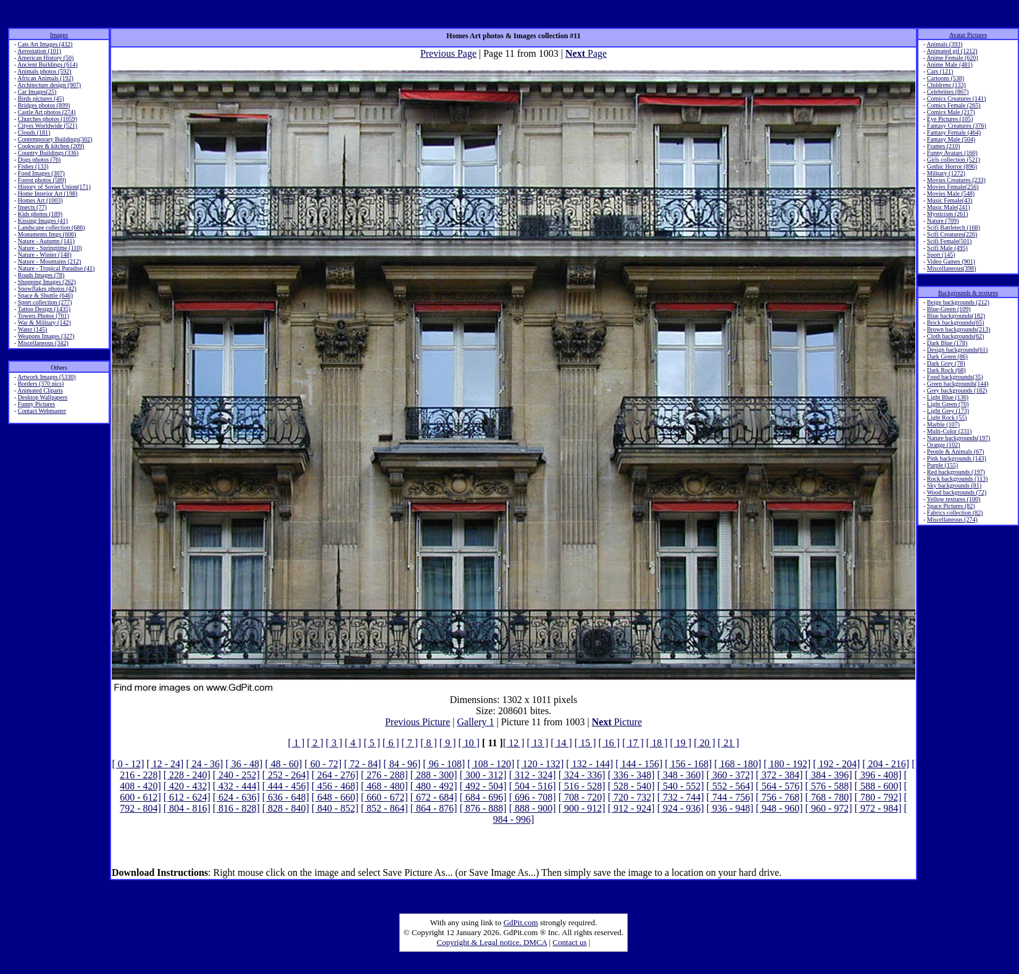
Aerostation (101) (39, 51)
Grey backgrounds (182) (957, 390)
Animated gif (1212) (951, 51)
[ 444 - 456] (285, 786)
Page (586, 53)
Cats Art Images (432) (45, 44)
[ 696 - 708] (532, 797)
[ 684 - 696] (483, 797)
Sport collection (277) (45, 302)
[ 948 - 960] (779, 808)
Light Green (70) (948, 404)
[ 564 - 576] (779, 786)
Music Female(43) (950, 200)
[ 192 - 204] (836, 764)
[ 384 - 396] (828, 775)
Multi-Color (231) (949, 431)
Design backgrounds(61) (957, 349)
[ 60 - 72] (322, 764)
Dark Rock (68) (946, 370)
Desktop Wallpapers (42, 397)
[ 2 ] (315, 743)
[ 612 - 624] (187, 797)
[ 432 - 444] (236, 786)
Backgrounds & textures (968, 292)
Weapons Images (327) (46, 336)
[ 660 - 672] (384, 797)
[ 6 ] (391, 743)
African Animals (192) (45, 78)
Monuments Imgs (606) (47, 234)
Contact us (569, 942)
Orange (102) (943, 444)
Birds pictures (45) (41, 98)
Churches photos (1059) (47, 118)
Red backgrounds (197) (956, 471)
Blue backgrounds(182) (956, 315)
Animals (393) (944, 44)
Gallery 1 (475, 722)
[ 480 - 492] (433, 786)
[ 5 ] (372, 743)
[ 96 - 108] (444, 764)
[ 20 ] (704, 743)
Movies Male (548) (951, 193)
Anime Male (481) (949, 64)
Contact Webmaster (42, 410)
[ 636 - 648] (285, 797)
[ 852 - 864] (384, 808)
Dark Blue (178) (947, 342)
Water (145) (33, 329)
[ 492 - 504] (483, 786)
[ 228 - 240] (187, 775)
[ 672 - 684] (433, 797)
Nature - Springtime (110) (50, 247)
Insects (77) (32, 207)
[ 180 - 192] (786, 764)
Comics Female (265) (954, 105)
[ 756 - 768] (779, 797)
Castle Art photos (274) (47, 112)
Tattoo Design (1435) (44, 309)
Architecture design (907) (49, 84)
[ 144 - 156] (638, 764)
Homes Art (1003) (40, 200)
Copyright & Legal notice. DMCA (492, 942)
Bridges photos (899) (44, 105)
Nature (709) (943, 220)
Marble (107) (943, 424)
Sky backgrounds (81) (954, 485)
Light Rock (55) (947, 417)
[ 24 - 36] (204, 764)
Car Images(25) (37, 91)
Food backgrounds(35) (955, 376)
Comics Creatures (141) (956, 98)
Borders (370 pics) (41, 383)
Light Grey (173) (948, 410)
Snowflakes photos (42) (47, 288)
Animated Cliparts (40, 390)
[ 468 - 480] (384, 786)
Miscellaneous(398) (951, 268)
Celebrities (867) (947, 91)
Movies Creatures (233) (956, 180)
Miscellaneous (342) (43, 342)
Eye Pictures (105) (950, 118)
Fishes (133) (33, 166)
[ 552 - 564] (730, 786)
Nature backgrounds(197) (958, 438)
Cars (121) (940, 71)
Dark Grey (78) (946, 363)
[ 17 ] (633, 743)
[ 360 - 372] (730, 775)
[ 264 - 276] (335, 775)
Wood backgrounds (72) (956, 492)
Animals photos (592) (44, 71)
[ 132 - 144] (589, 764)
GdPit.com (521, 922)
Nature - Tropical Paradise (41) (56, 268)
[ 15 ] (585, 743)
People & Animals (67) (955, 451)
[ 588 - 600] (878, 786)
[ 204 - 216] (885, 764)
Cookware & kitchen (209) (51, 146)
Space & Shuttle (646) (45, 295)
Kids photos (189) (40, 213)
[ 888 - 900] (532, 808)
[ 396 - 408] (878, 775)
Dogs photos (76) (39, 159)
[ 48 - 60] (283, 764)
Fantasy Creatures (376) (956, 125)
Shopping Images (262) (47, 281)
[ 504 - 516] (532, 786)
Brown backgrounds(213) (958, 329)
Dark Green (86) (947, 356)
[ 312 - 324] (532, 775)
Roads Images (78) (41, 275)
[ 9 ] (447, 743)
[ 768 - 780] (828, 797)
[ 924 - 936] (680, 808)
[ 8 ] (428, 743)
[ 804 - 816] (187, 808)
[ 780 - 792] (878, 797)
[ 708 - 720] (582, 797)
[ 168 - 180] (737, 764)
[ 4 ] (353, 743)
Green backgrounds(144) (958, 383)
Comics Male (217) (951, 112)
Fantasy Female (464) (954, 132)
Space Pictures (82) (951, 505)
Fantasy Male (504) (951, 139)
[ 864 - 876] (433, 808)
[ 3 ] (334, 743)
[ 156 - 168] (688, 764)
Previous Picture (417, 722)
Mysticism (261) (947, 213)
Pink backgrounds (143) (956, 458)
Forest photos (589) (42, 180)
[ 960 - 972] (828, 808)
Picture (617, 722)
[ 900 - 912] (582, 808)
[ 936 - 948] (730, 808)
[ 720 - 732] (631, 797)
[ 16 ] (609, 743)
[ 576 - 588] (828, 786)
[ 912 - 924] (631, 808)
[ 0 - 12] (128, 764)
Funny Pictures (36, 404)
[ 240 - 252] (236, 775)
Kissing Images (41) (43, 220)
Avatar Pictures (968, 34)
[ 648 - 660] (335, 797)
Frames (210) (943, 146)
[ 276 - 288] (384, 775)
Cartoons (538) (945, 78)
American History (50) (45, 57)
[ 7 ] (409, 743)
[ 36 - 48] (243, 764)
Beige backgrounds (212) (958, 302)
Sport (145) (941, 254)
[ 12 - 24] (164, 764)
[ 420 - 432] (187, 786)
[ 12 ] (514, 743)
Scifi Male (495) (947, 247)
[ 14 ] (561, 743)
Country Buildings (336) (48, 152)
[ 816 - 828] (236, 808)
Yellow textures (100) (953, 499)
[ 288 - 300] (433, 775)
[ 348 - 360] (680, 775)
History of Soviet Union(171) (54, 186)
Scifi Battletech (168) (953, 227)
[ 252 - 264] (285, 775)
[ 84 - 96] (401, 764)
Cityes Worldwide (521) (47, 125)
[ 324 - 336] (582, 775)
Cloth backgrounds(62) (955, 336)
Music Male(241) (948, 207)
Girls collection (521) (953, 159)
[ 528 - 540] (631, 786)
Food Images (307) (41, 173)
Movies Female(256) (953, 186)
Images (59, 34)
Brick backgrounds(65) (955, 322)
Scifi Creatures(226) (952, 234)
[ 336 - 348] (631, 775)
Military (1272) (946, 173)
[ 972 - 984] (878, 808)
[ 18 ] (657, 743)
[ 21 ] (728, 743)
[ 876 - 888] (483, 808)
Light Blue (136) (947, 397)
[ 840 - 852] (335, 808)
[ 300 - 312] (483, 775)
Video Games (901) (951, 261)
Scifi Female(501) (949, 241)
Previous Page (448, 53)
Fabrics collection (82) (955, 512)
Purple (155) (942, 465)
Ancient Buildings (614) (47, 64)
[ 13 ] (538, 743)
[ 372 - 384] (779, 775)
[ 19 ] (680, 743)
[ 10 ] (469, 743)
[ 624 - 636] (236, 797)
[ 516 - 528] (582, 786)
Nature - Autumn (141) (46, 241)
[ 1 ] (296, 743)
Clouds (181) (34, 132)
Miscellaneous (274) (952, 519)
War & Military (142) (44, 322)
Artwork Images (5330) (46, 376)
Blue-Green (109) (949, 309)
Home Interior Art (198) (47, 193)
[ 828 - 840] (285, 808)
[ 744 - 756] (730, 797)
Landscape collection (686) (51, 227)
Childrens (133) (946, 84)
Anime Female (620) (952, 57)
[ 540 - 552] (680, 786)
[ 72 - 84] (362, 764)
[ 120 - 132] (540, 764)
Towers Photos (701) (43, 315)
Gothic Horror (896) (952, 166)
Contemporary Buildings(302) (55, 139)
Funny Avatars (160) (952, 152)
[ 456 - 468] (335, 786)
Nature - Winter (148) (45, 254)
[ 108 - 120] (490, 764)
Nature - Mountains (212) (49, 261)
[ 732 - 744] (680, 797)
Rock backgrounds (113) (957, 478)
